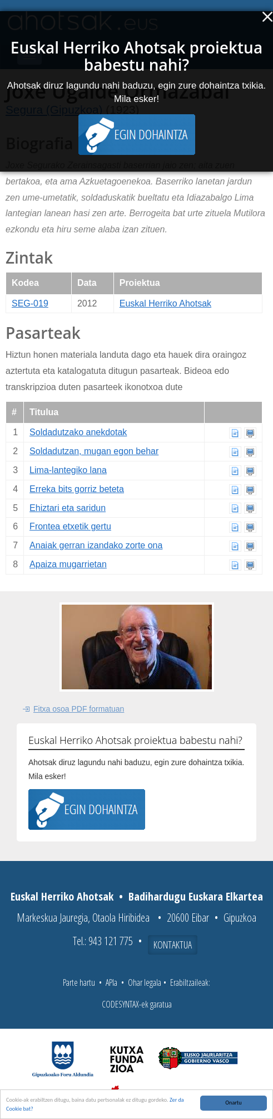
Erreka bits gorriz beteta (76, 489)
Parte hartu (79, 982)
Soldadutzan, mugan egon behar (93, 451)
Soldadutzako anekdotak (78, 432)
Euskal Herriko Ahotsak (165, 303)
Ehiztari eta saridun (67, 508)
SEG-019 (30, 303)
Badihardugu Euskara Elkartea (195, 896)
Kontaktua (172, 944)
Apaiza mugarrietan (68, 564)
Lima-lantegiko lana (68, 470)
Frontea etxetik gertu (70, 526)
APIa (111, 982)
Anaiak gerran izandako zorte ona (95, 545)
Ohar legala (144, 982)
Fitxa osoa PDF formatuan (78, 708)
